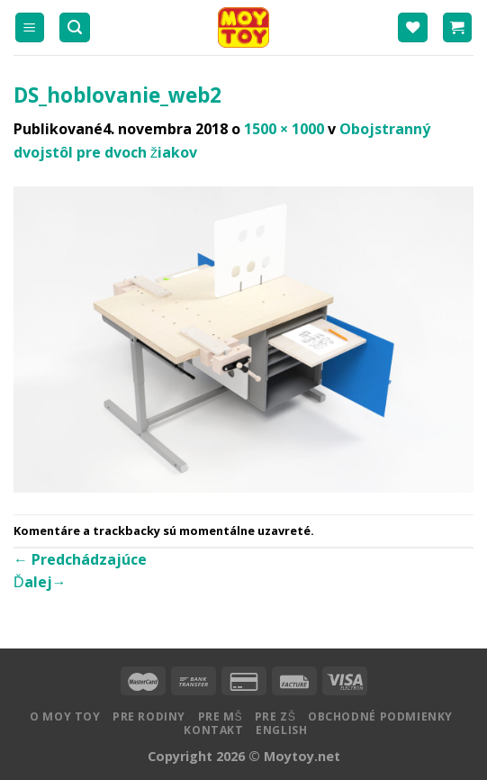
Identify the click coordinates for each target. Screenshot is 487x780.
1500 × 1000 (284, 129)
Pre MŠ (220, 716)
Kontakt (213, 730)
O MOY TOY (65, 716)
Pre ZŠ (275, 716)
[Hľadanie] (74, 27)
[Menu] (30, 27)
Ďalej (40, 582)
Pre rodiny (149, 716)
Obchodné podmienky (380, 716)
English (281, 730)
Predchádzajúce (80, 559)
